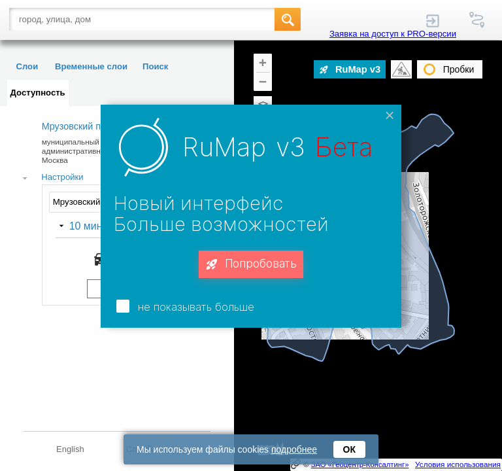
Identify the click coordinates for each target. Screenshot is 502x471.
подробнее (294, 449)
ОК (349, 449)
